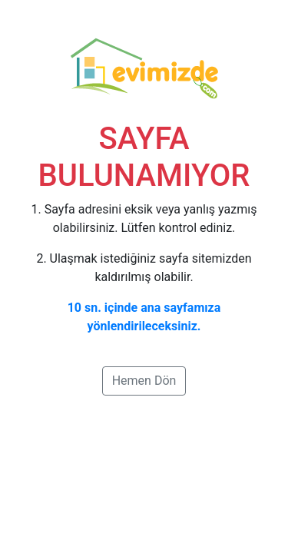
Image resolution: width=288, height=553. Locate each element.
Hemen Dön (144, 380)
